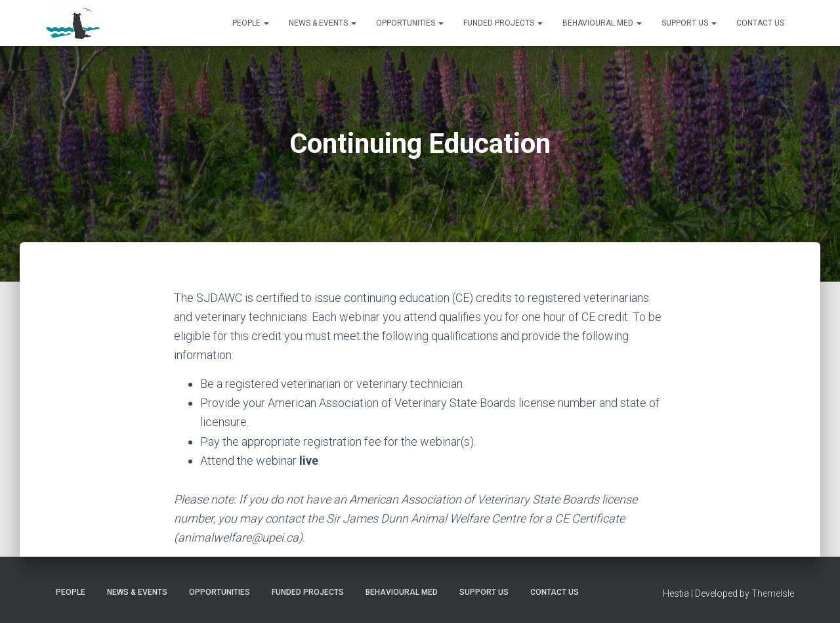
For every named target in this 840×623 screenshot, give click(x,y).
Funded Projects (503, 23)
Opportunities (410, 23)
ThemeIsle (772, 593)
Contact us (760, 23)
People (250, 23)
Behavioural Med (602, 23)
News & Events (322, 23)
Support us (689, 23)
